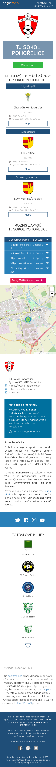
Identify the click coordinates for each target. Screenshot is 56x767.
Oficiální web (28, 65)
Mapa (28, 123)
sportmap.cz (15, 675)
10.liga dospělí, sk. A (29, 263)
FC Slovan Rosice (28, 568)
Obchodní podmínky (31, 757)
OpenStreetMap (45, 353)
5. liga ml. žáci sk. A (29, 253)
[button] (28, 319)
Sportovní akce (43, 6)
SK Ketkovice (28, 547)
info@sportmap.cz (34, 736)
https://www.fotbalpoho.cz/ (24, 385)
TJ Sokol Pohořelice (28, 239)
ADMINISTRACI (24, 703)
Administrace (45, 2)
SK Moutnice (28, 631)
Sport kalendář (13, 757)
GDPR (45, 757)
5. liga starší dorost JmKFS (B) (29, 246)
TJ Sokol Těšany (28, 610)
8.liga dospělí (29, 258)
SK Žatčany (28, 589)
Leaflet (36, 353)
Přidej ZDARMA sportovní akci (28, 280)
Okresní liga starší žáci (29, 270)
